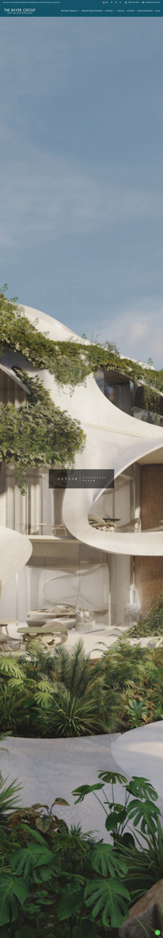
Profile (120, 11)
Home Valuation (145, 11)
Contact (131, 11)
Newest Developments (92, 11)
